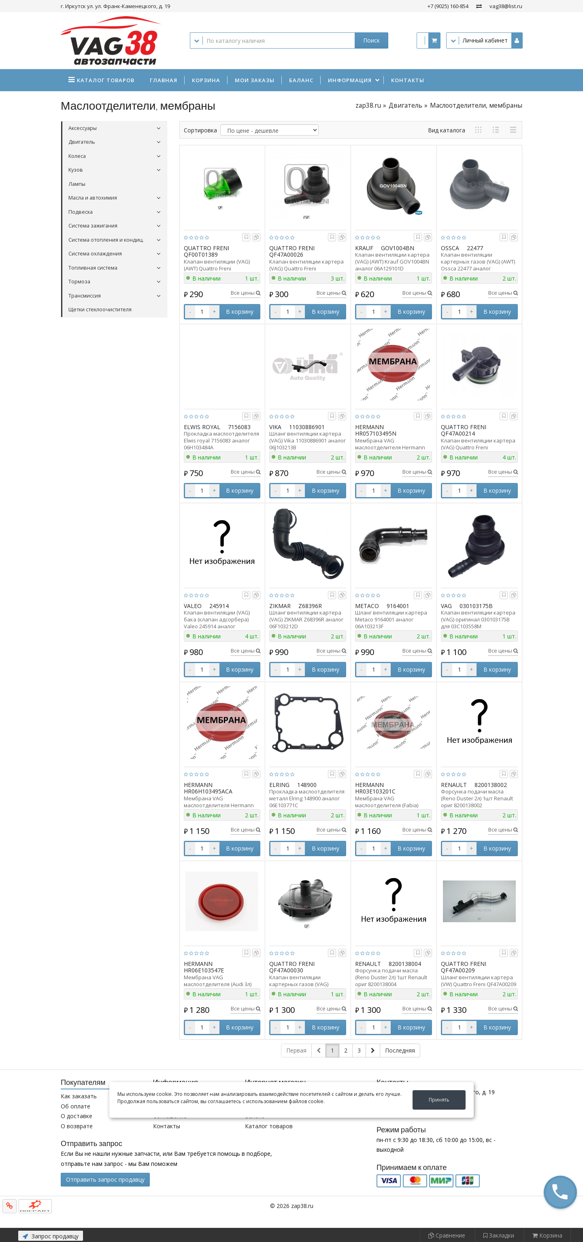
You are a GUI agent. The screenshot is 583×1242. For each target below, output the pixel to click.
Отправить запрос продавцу (105, 1179)
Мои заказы (254, 80)
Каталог (105, 80)
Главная (163, 80)
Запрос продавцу (51, 1236)
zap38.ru (368, 105)
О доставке (76, 1116)
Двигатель (405, 105)
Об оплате (75, 1106)
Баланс (301, 80)
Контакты (407, 80)
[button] (560, 1192)
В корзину (239, 311)
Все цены (245, 292)
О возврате (77, 1126)
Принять (439, 1099)
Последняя (400, 1050)
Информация (350, 80)
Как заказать (79, 1096)
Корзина (206, 80)
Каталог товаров (269, 1126)
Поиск (371, 40)
